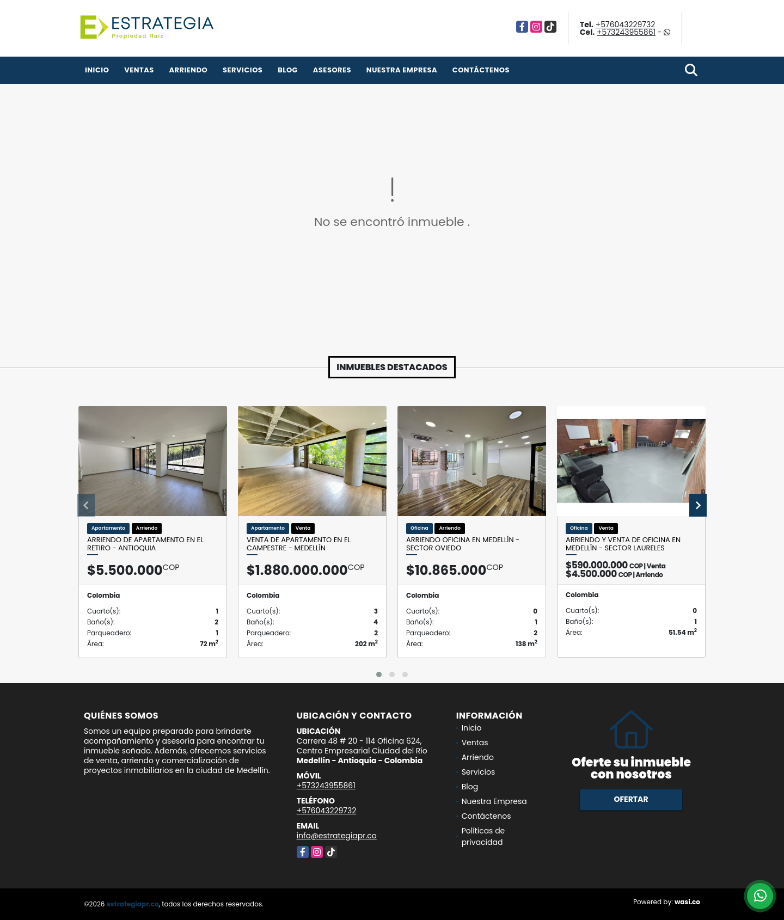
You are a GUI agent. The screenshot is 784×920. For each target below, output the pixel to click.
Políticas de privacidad (483, 836)
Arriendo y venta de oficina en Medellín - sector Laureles (623, 544)
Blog (288, 70)
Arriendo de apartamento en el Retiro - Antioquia (145, 544)
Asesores (332, 70)
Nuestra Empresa (401, 70)
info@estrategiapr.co (337, 835)
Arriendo (188, 70)
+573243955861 (626, 32)
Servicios (242, 70)
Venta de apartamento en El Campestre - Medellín (299, 544)
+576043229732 (626, 24)
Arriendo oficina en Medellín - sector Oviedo (462, 544)
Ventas (139, 70)
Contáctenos (481, 70)
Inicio (97, 70)
